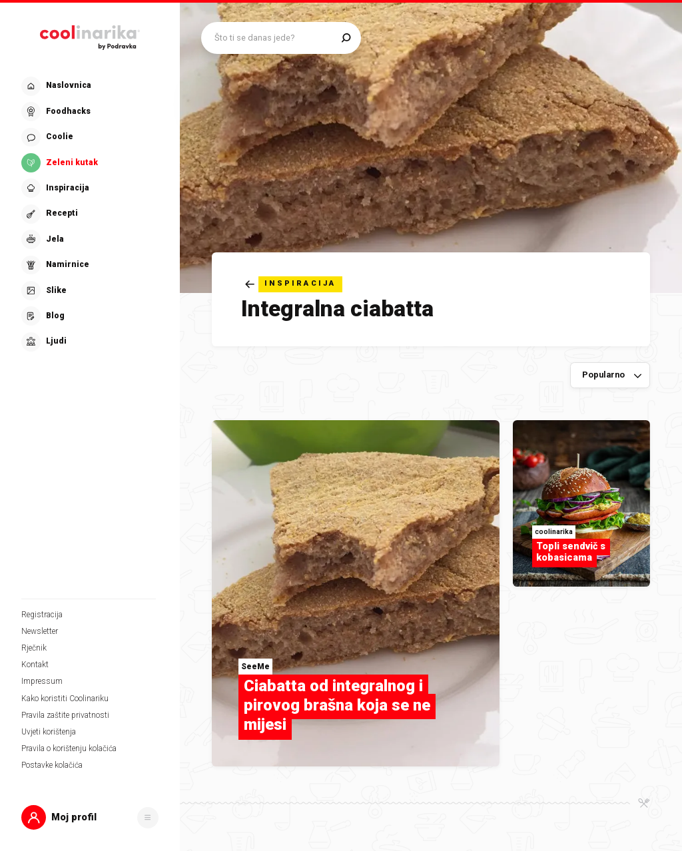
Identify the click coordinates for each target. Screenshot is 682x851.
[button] (90, 817)
